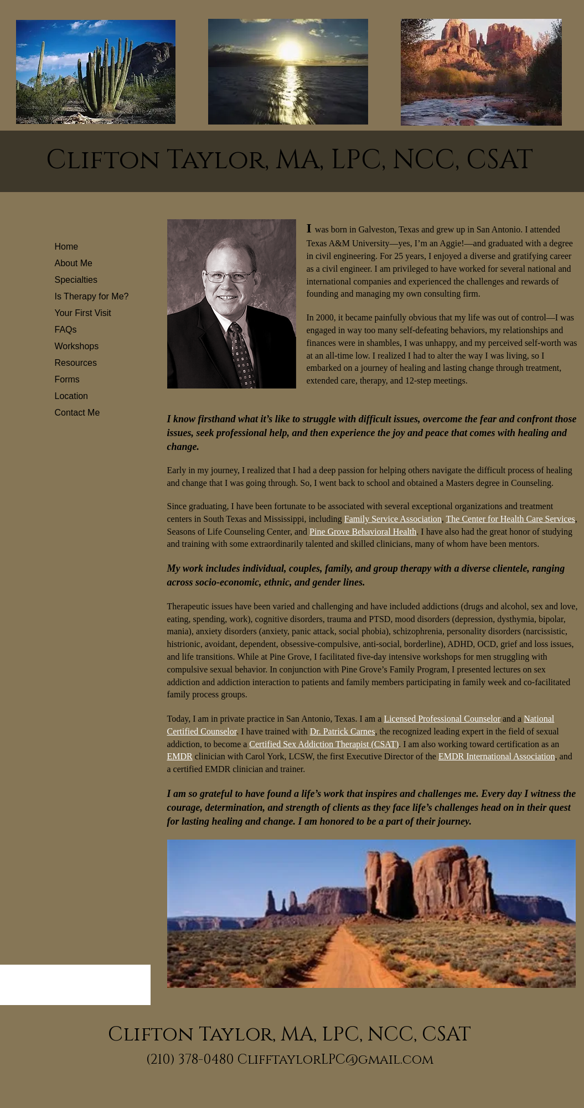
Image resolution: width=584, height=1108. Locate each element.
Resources (76, 362)
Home (67, 246)
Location (72, 396)
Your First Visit (83, 313)
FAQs (66, 329)
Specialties (76, 279)
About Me (73, 263)
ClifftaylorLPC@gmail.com (335, 1060)
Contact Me (77, 412)
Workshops (77, 346)
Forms (67, 379)
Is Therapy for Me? (92, 296)
